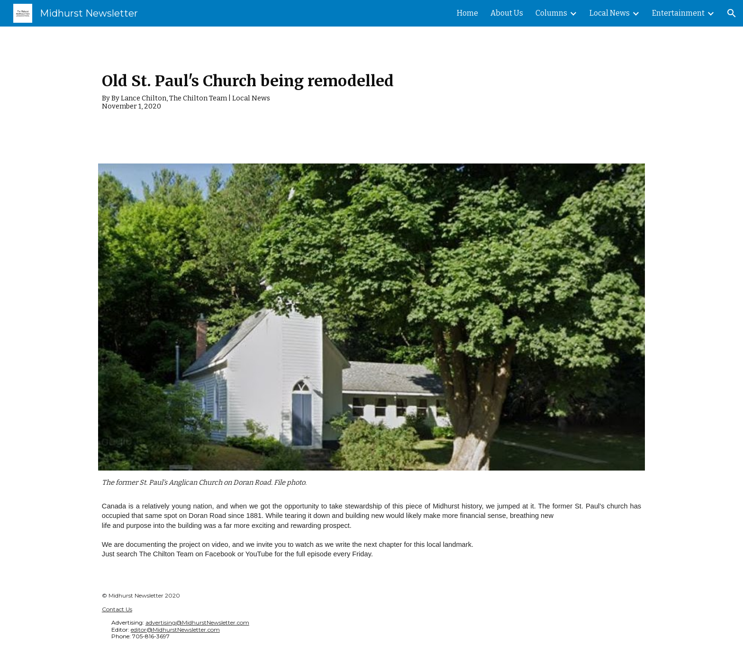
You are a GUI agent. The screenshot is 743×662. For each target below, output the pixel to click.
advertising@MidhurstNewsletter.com (197, 622)
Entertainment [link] (678, 13)
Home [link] (467, 13)
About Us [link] (506, 13)
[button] (731, 13)
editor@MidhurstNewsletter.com (175, 629)
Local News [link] (609, 13)
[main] (371, 89)
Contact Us (117, 609)
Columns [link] (551, 13)
